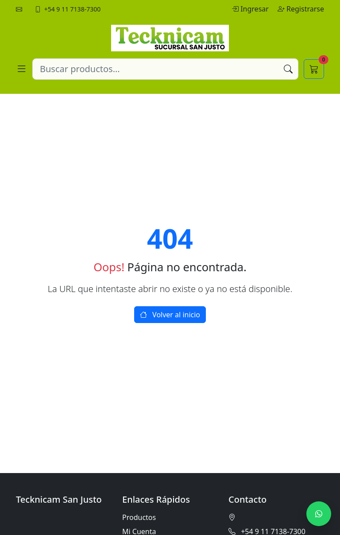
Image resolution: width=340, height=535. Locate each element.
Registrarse (301, 9)
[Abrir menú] (21, 69)
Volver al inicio (170, 314)
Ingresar (251, 9)
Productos (139, 517)
